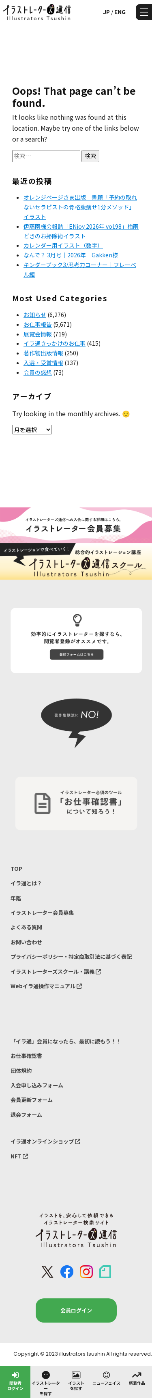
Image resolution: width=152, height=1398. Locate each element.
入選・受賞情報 (43, 363)
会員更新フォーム (32, 1100)
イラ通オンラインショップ (45, 1141)
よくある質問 (26, 927)
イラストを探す (76, 1380)
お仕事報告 (38, 324)
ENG (120, 12)
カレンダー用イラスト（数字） (63, 245)
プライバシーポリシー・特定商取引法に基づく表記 (71, 956)
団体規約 (21, 1071)
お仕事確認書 (26, 1056)
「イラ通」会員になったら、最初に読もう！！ (66, 1041)
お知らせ (35, 315)
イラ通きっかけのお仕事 (55, 343)
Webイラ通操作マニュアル (46, 986)
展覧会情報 (38, 334)
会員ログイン (76, 1310)
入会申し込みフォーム (37, 1085)
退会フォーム (26, 1114)
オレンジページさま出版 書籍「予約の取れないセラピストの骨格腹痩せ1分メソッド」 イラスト (80, 207)
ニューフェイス (106, 1378)
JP (106, 12)
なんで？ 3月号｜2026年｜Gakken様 (71, 255)
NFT (19, 1156)
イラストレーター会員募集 (42, 912)
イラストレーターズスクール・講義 (56, 971)
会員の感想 (38, 372)
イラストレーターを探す (46, 1383)
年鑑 (16, 898)
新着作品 (137, 1378)
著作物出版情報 (43, 353)
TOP (16, 868)
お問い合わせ (26, 942)
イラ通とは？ (26, 883)
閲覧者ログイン (15, 1380)
